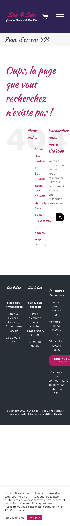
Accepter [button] (34, 517)
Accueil (40, 149)
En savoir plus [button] (15, 517)
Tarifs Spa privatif (40, 191)
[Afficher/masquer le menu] (60, 16)
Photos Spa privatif (40, 173)
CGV (56, 393)
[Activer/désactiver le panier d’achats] (45, 16)
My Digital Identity (52, 414)
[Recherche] (60, 217)
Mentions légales (18, 414)
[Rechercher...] (52, 217)
